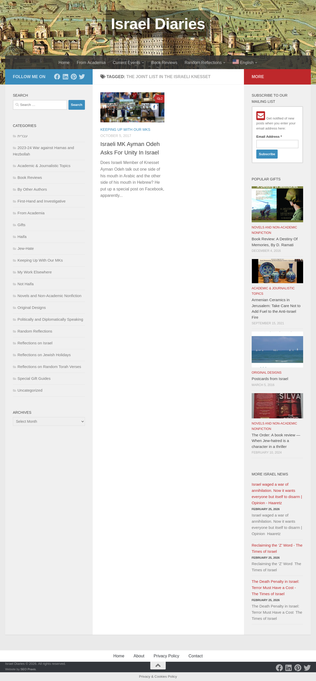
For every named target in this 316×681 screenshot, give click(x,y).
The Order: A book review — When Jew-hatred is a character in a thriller (276, 441)
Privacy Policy (166, 656)
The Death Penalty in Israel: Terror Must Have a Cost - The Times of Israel (275, 587)
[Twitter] (82, 76)
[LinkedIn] (65, 76)
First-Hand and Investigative (41, 201)
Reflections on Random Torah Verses (49, 366)
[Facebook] (57, 76)
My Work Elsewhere (34, 272)
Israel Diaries (158, 23)
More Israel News (270, 474)
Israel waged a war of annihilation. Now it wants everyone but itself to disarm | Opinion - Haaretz (277, 493)
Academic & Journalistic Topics (44, 165)
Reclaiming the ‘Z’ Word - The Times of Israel (277, 548)
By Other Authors (32, 189)
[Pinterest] (74, 76)
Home (64, 62)
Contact (195, 656)
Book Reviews (164, 62)
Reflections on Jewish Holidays (44, 355)
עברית (22, 136)
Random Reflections (203, 62)
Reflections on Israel (34, 343)
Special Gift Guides (33, 378)
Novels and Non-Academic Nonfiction (49, 295)
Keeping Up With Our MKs (125, 129)
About (139, 656)
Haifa (22, 236)
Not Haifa (25, 284)
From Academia (91, 62)
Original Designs (31, 307)
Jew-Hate (25, 248)
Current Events (126, 62)
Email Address (269, 137)
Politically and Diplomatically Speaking (50, 319)
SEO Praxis (28, 669)
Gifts (21, 225)
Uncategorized (29, 390)
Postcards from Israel (270, 378)
